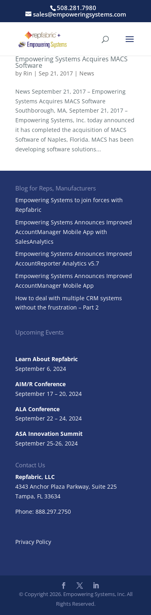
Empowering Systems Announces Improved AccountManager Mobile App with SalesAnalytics (73, 231)
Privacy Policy (33, 542)
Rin (27, 73)
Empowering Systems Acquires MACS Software (71, 62)
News (86, 73)
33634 (52, 496)
